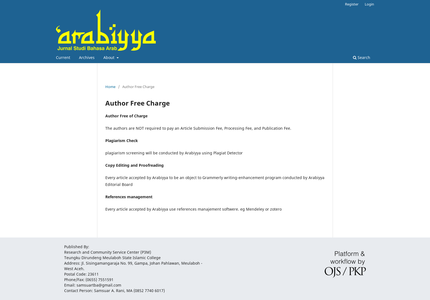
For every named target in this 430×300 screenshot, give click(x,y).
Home (110, 86)
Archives (87, 57)
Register (351, 4)
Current (63, 57)
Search (361, 57)
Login (369, 4)
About (109, 57)
